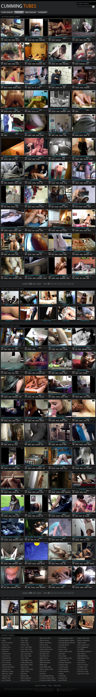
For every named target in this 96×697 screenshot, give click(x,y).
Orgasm (68, 111)
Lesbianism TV (64, 660)
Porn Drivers (6, 662)
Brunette (18, 39)
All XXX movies (7, 642)
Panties (20, 182)
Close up (10, 111)
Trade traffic (57, 685)
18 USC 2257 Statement (41, 685)
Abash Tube (6, 678)
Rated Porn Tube (27, 651)
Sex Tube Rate (26, 654)
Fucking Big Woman (47, 676)
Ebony (76, 206)
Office (61, 230)
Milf (42, 515)
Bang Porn (5, 649)
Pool (16, 159)
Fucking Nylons (64, 645)
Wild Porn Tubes (7, 671)
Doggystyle (41, 396)
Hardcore (15, 87)
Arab (64, 87)
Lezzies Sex (63, 678)
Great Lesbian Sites (65, 651)
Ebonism (24, 673)
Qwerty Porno (6, 665)
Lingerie (57, 539)
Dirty (35, 539)
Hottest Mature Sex (65, 658)
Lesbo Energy (63, 667)
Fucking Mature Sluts (66, 638)
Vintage (16, 182)
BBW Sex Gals (45, 660)
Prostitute (85, 372)
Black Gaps (25, 667)
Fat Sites (43, 673)
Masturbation (42, 39)
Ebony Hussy (44, 640)
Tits (35, 87)
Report (3, 35)
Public (9, 254)
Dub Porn (5, 651)
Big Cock (34, 111)
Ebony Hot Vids (45, 638)
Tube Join (5, 645)
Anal (81, 278)
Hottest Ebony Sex (46, 649)
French (85, 492)
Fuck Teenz (63, 647)
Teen (33, 87)
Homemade (38, 372)
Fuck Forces (6, 660)
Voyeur (89, 39)
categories (25, 283)
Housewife (92, 563)
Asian (57, 349)
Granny (65, 468)
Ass (88, 135)
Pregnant (38, 206)
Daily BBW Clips (45, 667)
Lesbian (18, 420)
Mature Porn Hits (83, 638)
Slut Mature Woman (84, 651)
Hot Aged (62, 654)
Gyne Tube (24, 642)
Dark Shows (25, 671)
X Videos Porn (82, 667)
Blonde (76, 135)
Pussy (13, 372)
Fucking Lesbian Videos (48, 680)
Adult (4, 640)
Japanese (65, 349)
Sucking (65, 230)
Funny (10, 468)
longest (39, 283)
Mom (85, 539)
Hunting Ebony (45, 651)
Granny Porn (63, 649)
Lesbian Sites (63, 665)
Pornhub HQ (6, 658)
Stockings (86, 182)
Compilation (15, 278)
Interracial (86, 159)
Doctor (56, 135)
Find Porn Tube (83, 671)
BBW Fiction (44, 658)
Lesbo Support (64, 671)
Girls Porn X (82, 662)
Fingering (54, 111)
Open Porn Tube (83, 673)
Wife (61, 87)
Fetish (20, 396)
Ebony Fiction (25, 680)
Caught (17, 515)
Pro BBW (81, 649)
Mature (18, 111)
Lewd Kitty (62, 676)
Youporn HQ (6, 676)
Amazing (81, 444)
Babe (10, 39)
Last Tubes (6, 656)
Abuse (50, 685)
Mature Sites (82, 642)
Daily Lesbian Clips (46, 669)
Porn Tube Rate (26, 647)
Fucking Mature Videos (66, 640)
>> (72, 283)
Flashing (9, 63)
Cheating (57, 87)
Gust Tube (24, 640)
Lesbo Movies (63, 669)
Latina (88, 278)
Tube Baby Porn (26, 660)
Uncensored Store (8, 667)
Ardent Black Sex (27, 662)
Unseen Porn (6, 669)
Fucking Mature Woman (67, 642)
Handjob (34, 182)
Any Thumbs (6, 680)
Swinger (89, 230)
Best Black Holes (27, 665)
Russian (61, 135)
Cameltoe (61, 254)
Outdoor (81, 39)
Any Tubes (24, 638)
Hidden (37, 39)
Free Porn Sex (82, 669)
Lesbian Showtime (65, 662)
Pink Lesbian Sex (83, 645)
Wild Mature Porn (83, 658)
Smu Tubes (25, 658)
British (44, 63)
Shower (61, 182)
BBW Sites (43, 665)
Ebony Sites (44, 645)
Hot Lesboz (62, 656)
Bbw (76, 349)
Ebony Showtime (45, 642)
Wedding (89, 444)
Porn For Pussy (83, 665)
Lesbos (61, 673)
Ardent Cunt (6, 647)
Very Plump (81, 654)
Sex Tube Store (26, 656)
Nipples (57, 563)
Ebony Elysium (26, 678)
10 (69, 283)
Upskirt (90, 182)
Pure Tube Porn (26, 649)
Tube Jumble (6, 638)
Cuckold (42, 135)
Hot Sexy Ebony (45, 647)
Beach (5, 63)
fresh (34, 283)
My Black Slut (44, 654)
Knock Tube (25, 645)
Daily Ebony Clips (27, 669)
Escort (43, 372)
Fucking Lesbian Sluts (47, 678)
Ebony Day (24, 676)
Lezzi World (63, 680)
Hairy (57, 63)
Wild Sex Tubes (7, 673)
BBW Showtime (45, 662)
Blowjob (13, 39)
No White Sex (44, 656)
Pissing (85, 39)
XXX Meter (81, 660)
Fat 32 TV (43, 671)
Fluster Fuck (6, 654)
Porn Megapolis (83, 647)
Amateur (6, 39)
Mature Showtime (84, 640)
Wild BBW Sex (83, 656)
